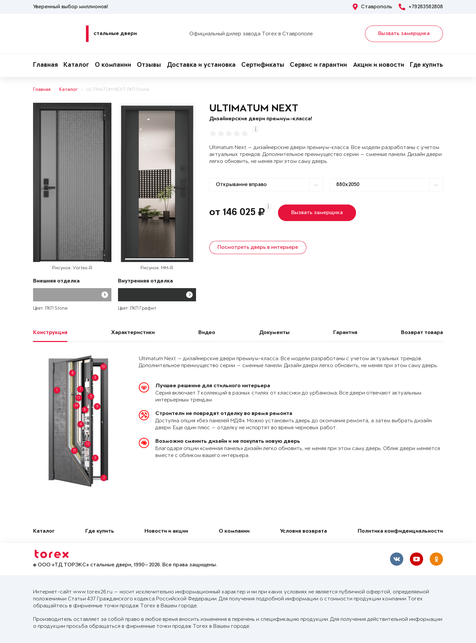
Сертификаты (262, 65)
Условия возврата (303, 531)
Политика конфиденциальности (400, 531)
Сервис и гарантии (318, 65)
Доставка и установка (201, 65)
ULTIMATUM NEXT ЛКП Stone (117, 89)
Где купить (426, 65)
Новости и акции (166, 531)
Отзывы (149, 65)
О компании (113, 65)
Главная (45, 65)
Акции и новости (378, 65)
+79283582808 (421, 7)
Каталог (76, 65)
